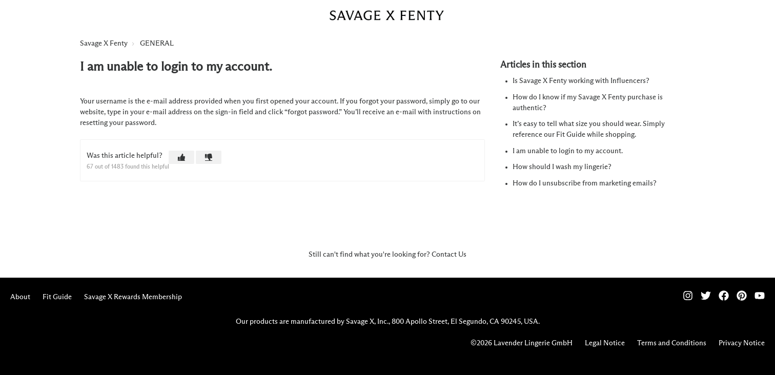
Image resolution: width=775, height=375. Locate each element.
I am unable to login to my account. (568, 151)
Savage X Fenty (104, 43)
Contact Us (449, 254)
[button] (181, 157)
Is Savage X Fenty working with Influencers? (581, 81)
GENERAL (157, 43)
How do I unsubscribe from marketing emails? (585, 183)
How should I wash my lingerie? (562, 167)
